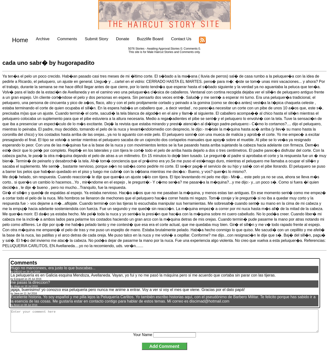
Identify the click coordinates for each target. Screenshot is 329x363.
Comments (62, 39)
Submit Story (91, 39)
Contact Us (176, 39)
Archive (37, 39)
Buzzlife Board (145, 39)
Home (17, 39)
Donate (117, 39)
